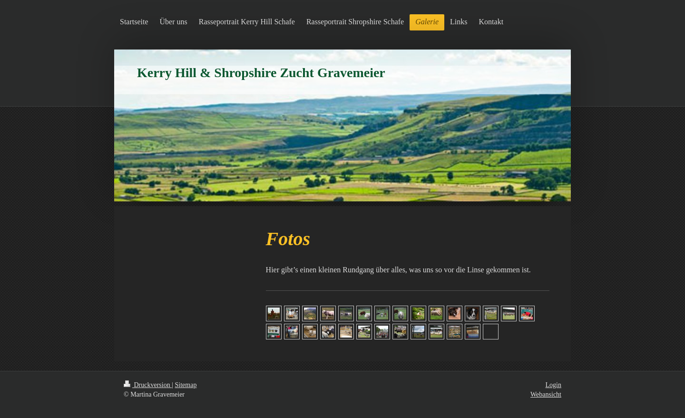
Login (553, 384)
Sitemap (186, 384)
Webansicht (545, 394)
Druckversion (148, 384)
